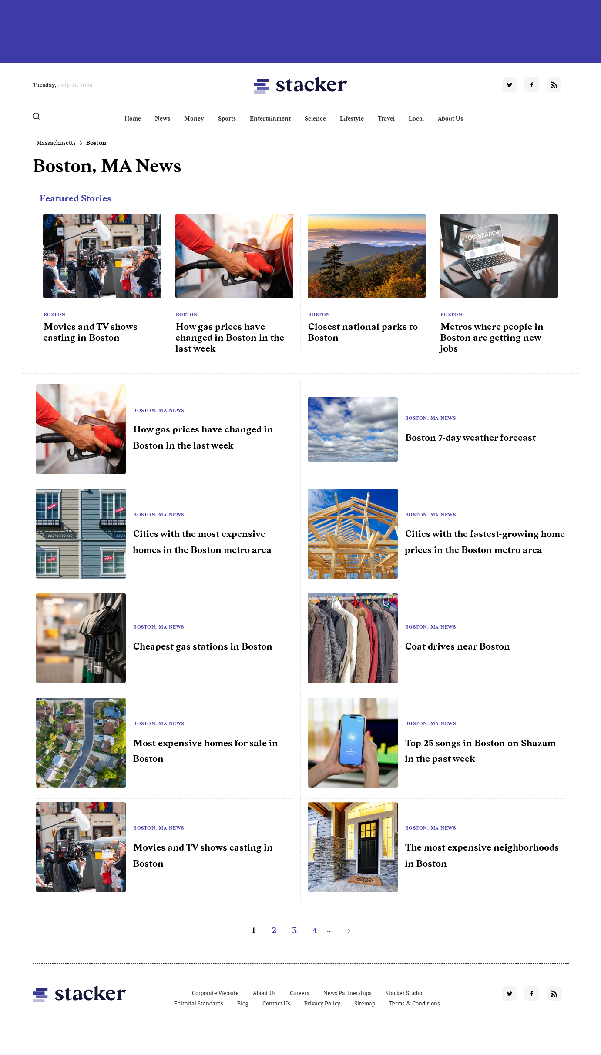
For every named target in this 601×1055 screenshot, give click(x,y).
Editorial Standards (198, 1003)
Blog (242, 1003)
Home (132, 118)
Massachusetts (56, 143)
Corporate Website (215, 993)
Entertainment (270, 118)
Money (194, 118)
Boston (55, 314)
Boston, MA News (158, 410)
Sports (227, 118)
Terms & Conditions (414, 1003)
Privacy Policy (322, 1003)
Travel (386, 118)
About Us (450, 118)
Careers (299, 993)
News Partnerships (347, 993)
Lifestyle (352, 118)
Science (315, 118)
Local (416, 118)
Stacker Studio (404, 993)
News (162, 118)
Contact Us (276, 1003)
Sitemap (364, 1003)
